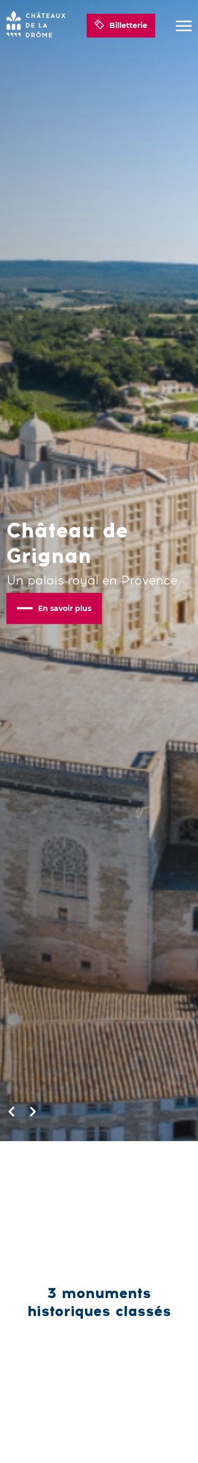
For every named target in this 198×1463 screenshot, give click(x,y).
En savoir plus (54, 608)
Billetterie (121, 25)
